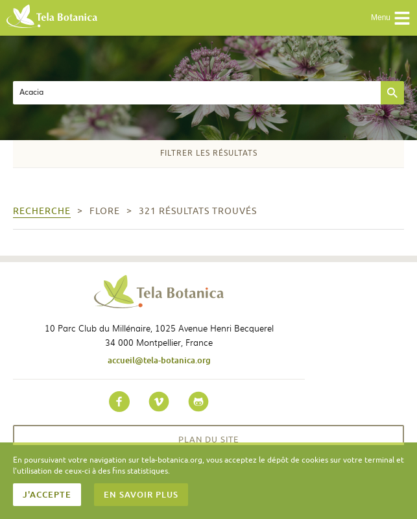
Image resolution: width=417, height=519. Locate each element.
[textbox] (197, 92)
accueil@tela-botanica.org (159, 360)
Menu (391, 18)
